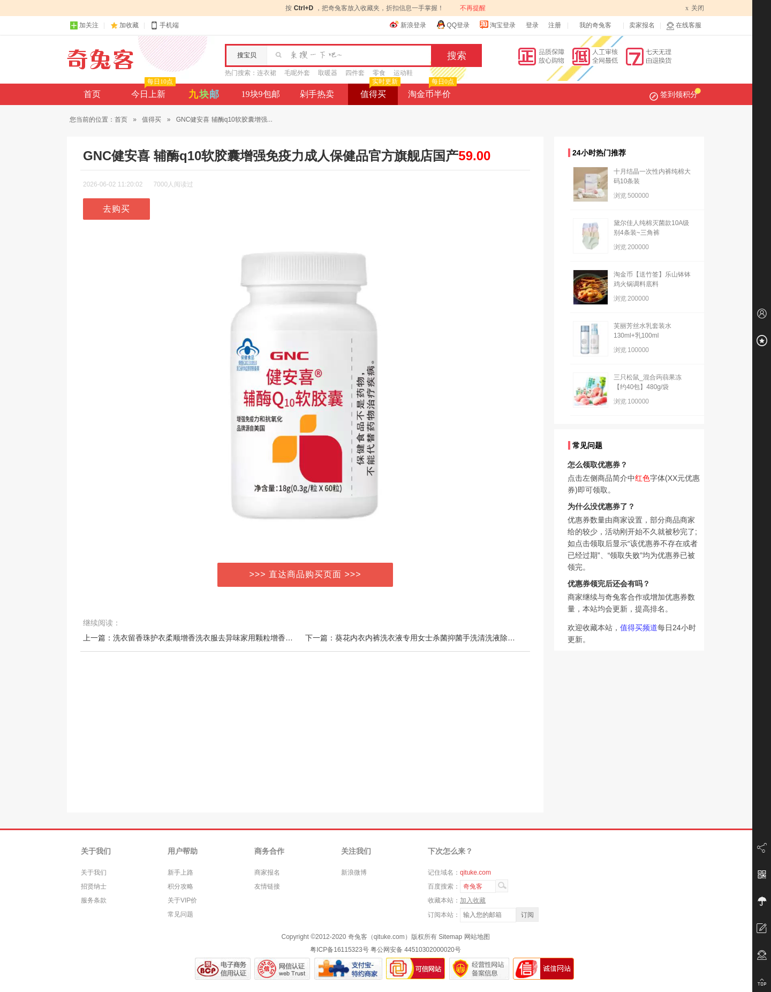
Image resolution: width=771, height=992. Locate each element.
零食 (379, 73)
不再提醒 (473, 8)
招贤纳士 (94, 886)
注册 (554, 25)
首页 (92, 94)
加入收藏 (473, 900)
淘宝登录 (497, 24)
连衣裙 (266, 73)
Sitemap (450, 937)
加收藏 (129, 25)
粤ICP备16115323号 (339, 949)
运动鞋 (403, 73)
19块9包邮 (260, 94)
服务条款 (94, 900)
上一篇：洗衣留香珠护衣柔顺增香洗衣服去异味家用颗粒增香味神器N (198, 637)
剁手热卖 (317, 94)
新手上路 (180, 872)
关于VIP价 (182, 900)
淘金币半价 (431, 91)
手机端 (164, 25)
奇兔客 (100, 59)
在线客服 (683, 25)
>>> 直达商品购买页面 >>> (305, 574)
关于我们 (94, 872)
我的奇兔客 (595, 25)
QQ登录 (453, 24)
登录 (532, 25)
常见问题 (180, 914)
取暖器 (327, 73)
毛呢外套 (297, 73)
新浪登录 (408, 24)
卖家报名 (642, 25)
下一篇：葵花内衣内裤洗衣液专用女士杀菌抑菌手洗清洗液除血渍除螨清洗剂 (432, 637)
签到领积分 (675, 94)
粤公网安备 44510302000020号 (416, 949)
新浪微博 (354, 872)
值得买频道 (638, 627)
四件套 (355, 73)
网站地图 (477, 937)
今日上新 (152, 91)
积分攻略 (180, 886)
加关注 (84, 25)
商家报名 (267, 872)
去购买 (116, 208)
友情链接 (267, 886)
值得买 (379, 91)
